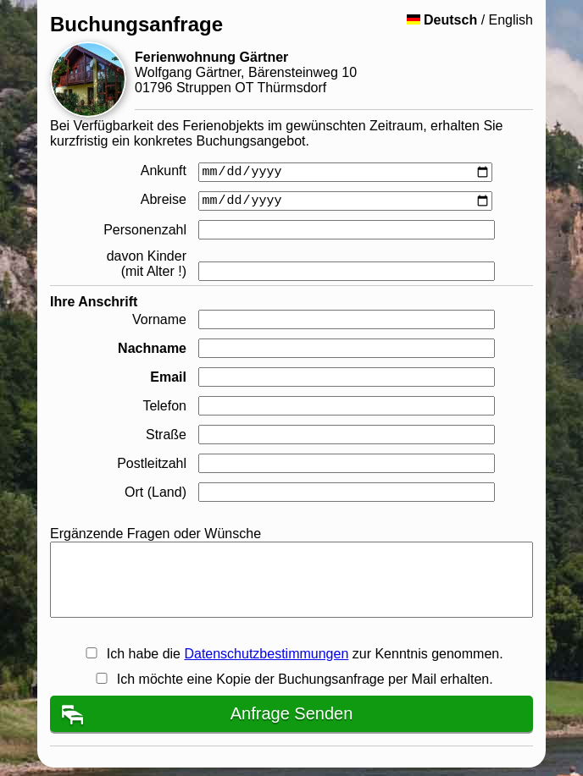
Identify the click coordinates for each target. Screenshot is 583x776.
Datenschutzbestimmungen (266, 654)
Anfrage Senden (291, 713)
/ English (470, 20)
